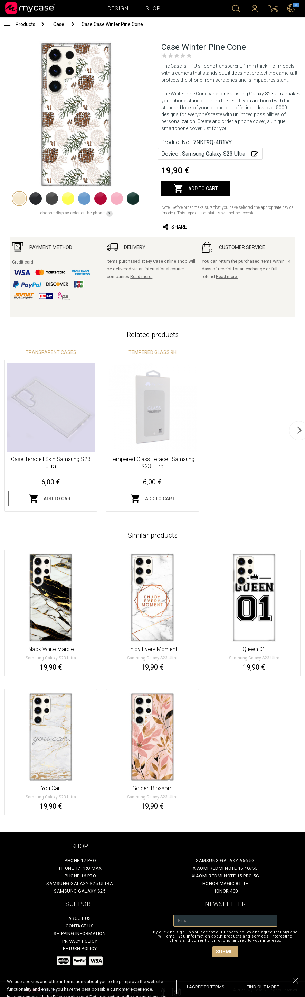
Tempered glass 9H (152, 352)
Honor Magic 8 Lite (225, 883)
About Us (79, 918)
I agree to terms (206, 986)
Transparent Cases (51, 352)
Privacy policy (79, 941)
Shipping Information (80, 933)
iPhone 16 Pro (80, 875)
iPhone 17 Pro (80, 860)
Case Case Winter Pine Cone (112, 24)
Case (59, 24)
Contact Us (80, 926)
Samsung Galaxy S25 (79, 891)
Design (118, 8)
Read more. (141, 276)
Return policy (80, 948)
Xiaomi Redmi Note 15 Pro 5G (225, 875)
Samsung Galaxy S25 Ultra (79, 883)
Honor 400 (225, 891)
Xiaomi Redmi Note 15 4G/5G (225, 868)
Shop (152, 8)
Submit (225, 951)
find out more (263, 986)
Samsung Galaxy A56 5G (225, 860)
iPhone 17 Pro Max (80, 868)
